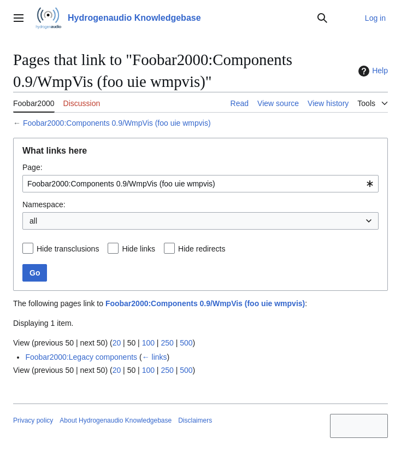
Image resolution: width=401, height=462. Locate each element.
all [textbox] (33, 221)
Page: (32, 167)
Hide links (138, 248)
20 (117, 342)
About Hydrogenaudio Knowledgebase (116, 420)
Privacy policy (33, 420)
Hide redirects (201, 248)
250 (167, 342)
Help (372, 71)
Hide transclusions (68, 248)
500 (186, 342)
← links (154, 357)
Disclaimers (195, 420)
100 (148, 342)
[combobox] (200, 183)
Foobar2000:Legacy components (81, 357)
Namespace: (44, 204)
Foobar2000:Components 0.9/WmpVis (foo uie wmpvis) (117, 123)
